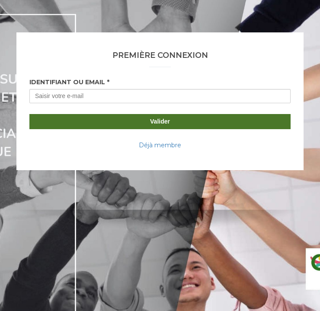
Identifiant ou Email (67, 82)
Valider (160, 121)
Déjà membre (160, 145)
